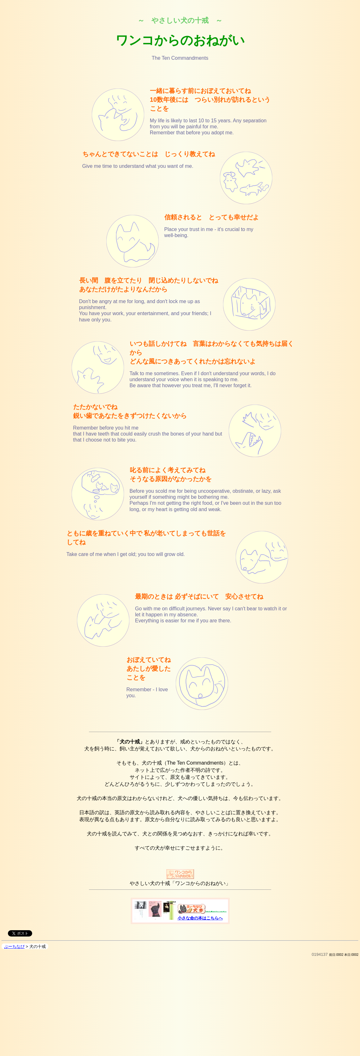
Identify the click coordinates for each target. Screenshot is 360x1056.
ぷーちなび (14, 946)
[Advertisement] (180, 1010)
